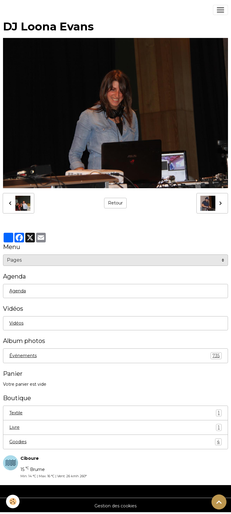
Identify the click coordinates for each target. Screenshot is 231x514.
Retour (115, 203)
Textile (115, 413)
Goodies (115, 441)
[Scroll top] (218, 501)
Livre (115, 427)
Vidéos (16, 323)
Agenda (17, 291)
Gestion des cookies (115, 506)
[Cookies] (13, 501)
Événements (115, 355)
